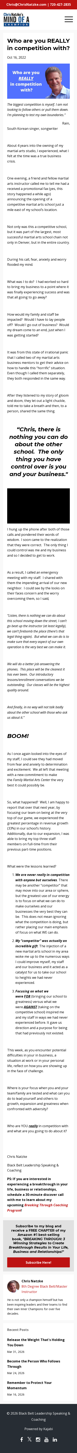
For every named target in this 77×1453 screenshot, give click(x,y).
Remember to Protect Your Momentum (29, 1385)
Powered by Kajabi (38, 1429)
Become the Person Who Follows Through (33, 1364)
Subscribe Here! (38, 1262)
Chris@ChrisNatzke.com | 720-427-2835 (38, 4)
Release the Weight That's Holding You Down (36, 1342)
